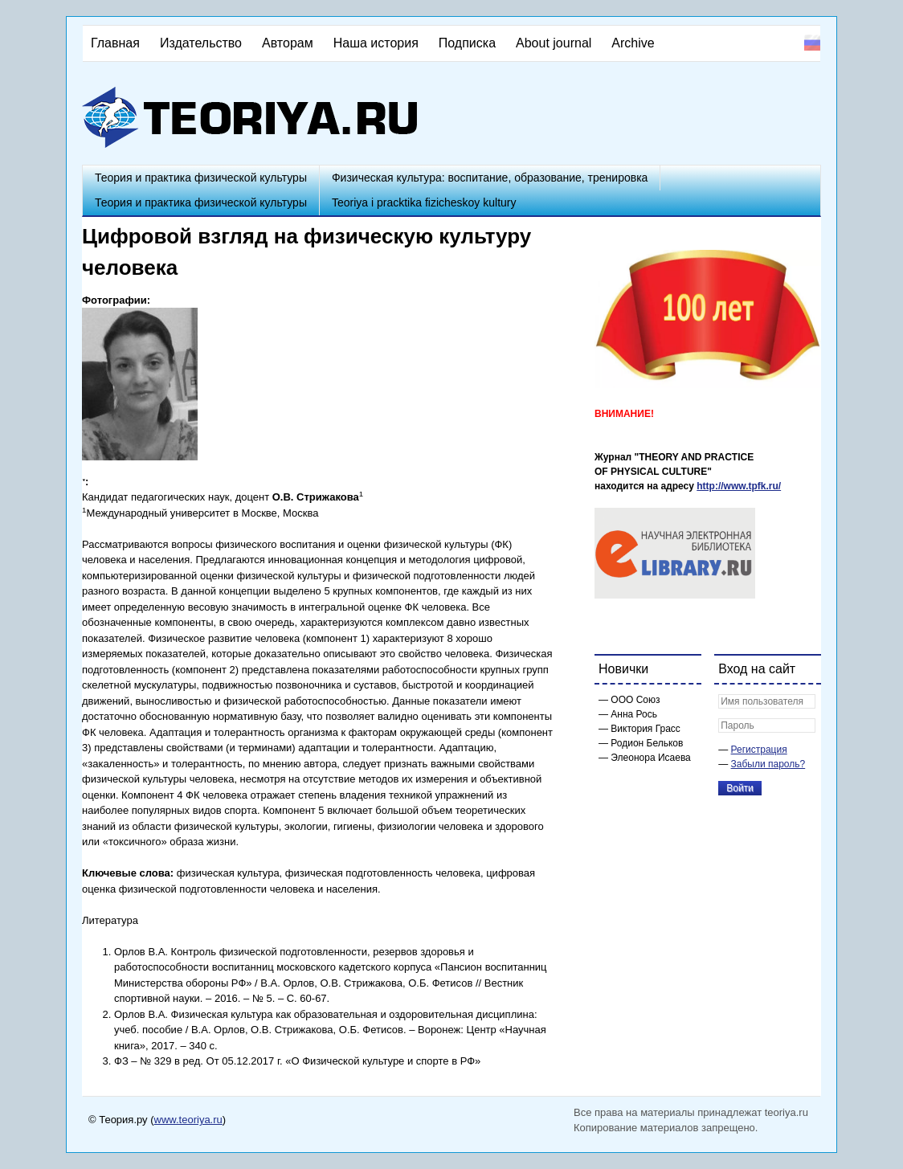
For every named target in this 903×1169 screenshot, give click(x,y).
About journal (553, 43)
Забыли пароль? (768, 764)
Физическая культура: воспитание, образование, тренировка (490, 177)
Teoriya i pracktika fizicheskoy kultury (424, 202)
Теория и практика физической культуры (201, 177)
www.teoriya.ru (188, 1120)
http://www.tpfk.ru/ (739, 486)
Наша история (376, 43)
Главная (115, 43)
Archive (632, 43)
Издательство (201, 43)
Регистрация (759, 749)
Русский (812, 43)
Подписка (467, 43)
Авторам (287, 43)
